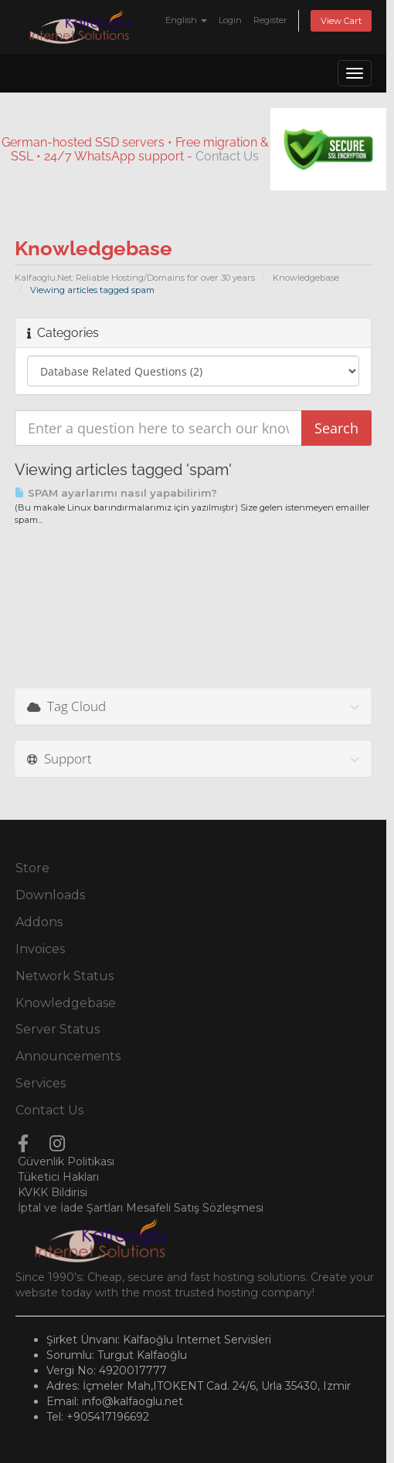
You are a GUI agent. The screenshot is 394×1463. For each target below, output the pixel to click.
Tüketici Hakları (58, 1177)
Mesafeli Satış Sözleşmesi (194, 1208)
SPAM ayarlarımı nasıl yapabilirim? (116, 493)
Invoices (40, 949)
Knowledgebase (306, 277)
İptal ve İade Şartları (70, 1208)
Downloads (50, 895)
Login (230, 20)
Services (40, 1083)
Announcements (68, 1056)
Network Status (64, 976)
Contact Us (227, 156)
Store (32, 868)
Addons (39, 922)
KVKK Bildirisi (52, 1192)
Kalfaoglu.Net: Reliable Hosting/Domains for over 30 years (135, 277)
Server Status (57, 1029)
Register (270, 20)
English (186, 20)
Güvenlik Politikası (66, 1161)
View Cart (341, 20)
